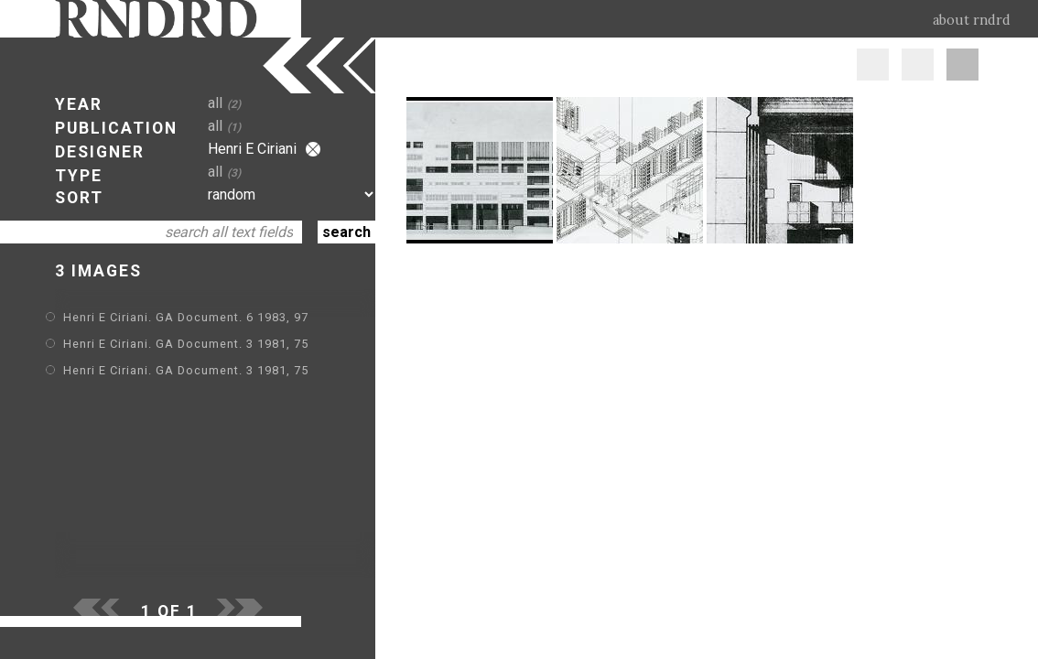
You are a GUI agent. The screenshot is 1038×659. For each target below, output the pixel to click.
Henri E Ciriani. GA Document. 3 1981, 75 (185, 344)
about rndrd (972, 20)
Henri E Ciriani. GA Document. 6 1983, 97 (185, 317)
